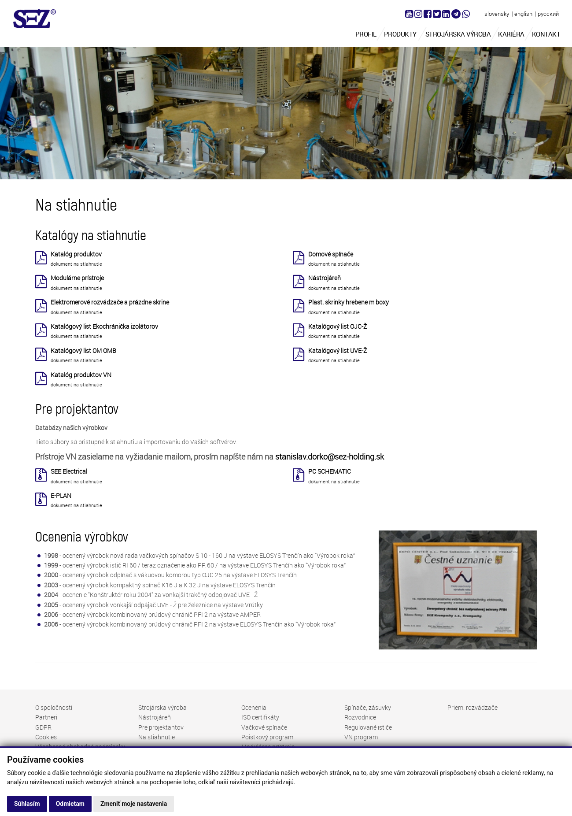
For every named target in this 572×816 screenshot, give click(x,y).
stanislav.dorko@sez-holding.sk (329, 456)
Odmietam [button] (70, 803)
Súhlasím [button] (27, 803)
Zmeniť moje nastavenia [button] (133, 803)
